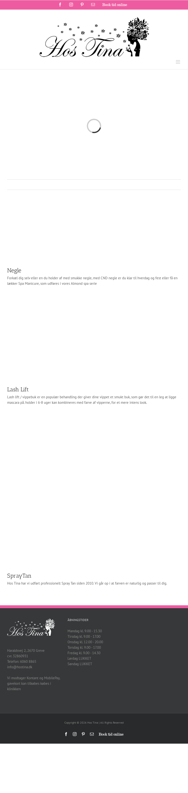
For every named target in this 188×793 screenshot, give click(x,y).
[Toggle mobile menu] (178, 61)
